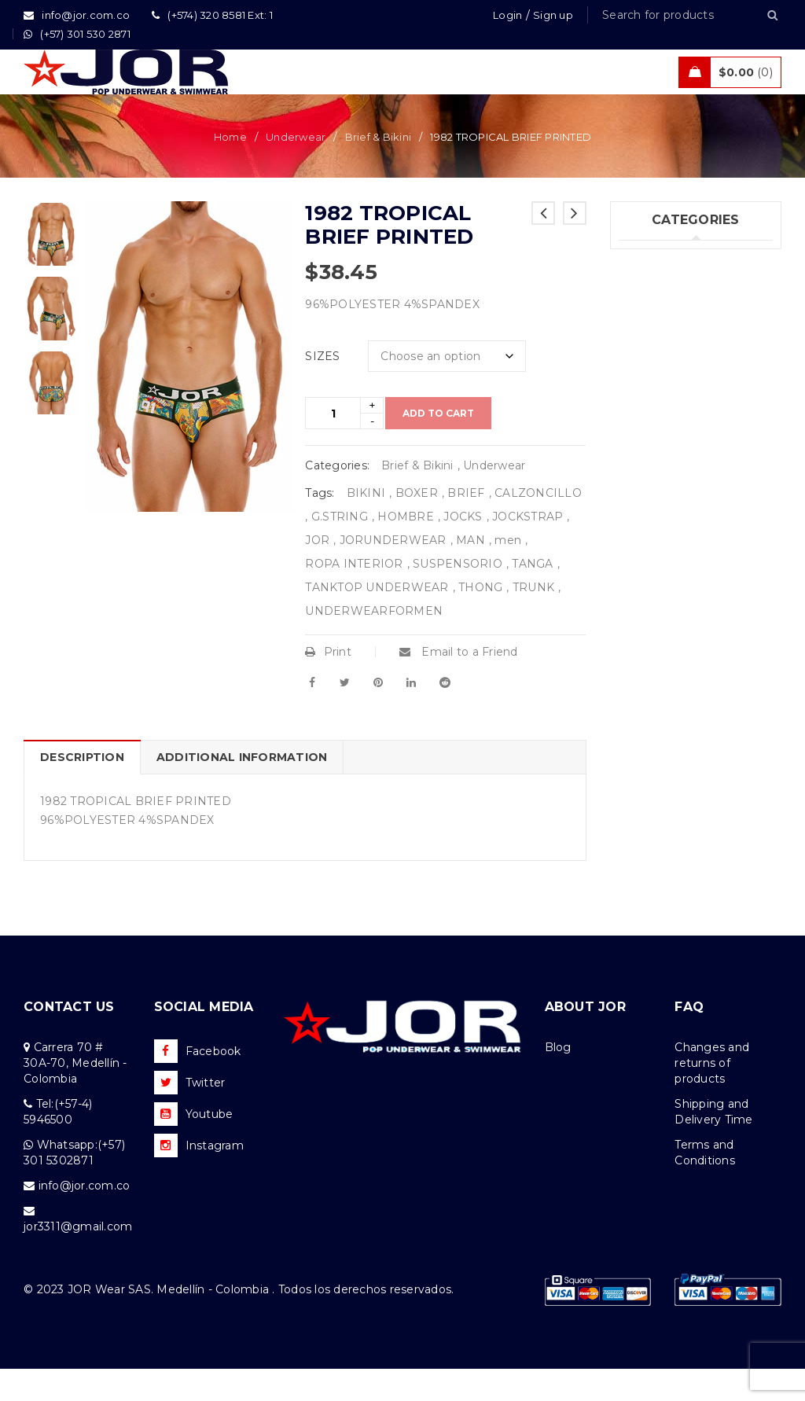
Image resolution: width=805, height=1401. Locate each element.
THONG (480, 619)
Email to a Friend (458, 684)
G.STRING (339, 549)
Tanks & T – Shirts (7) (677, 452)
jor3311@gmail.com (78, 1259)
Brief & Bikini (378, 169)
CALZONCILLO (538, 525)
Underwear (295, 169)
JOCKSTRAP (527, 549)
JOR (317, 572)
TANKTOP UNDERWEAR (376, 619)
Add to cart (438, 445)
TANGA (532, 596)
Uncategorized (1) (669, 484)
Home (230, 169)
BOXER (416, 525)
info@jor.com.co (84, 1218)
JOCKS (462, 549)
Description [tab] (82, 789)
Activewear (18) (662, 388)
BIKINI (366, 525)
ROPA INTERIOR (353, 596)
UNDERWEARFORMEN (374, 643)
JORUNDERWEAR (393, 572)
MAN (470, 572)
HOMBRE (405, 549)
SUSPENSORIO (457, 596)
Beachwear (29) (663, 355)
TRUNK (533, 619)
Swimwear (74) (660, 323)
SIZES (322, 388)
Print (328, 684)
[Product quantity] (333, 445)
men (507, 572)
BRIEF (465, 525)
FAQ (689, 1038)
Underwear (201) (665, 291)
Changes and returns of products (712, 1095)
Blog (558, 1079)
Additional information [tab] (242, 789)
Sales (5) (641, 420)
